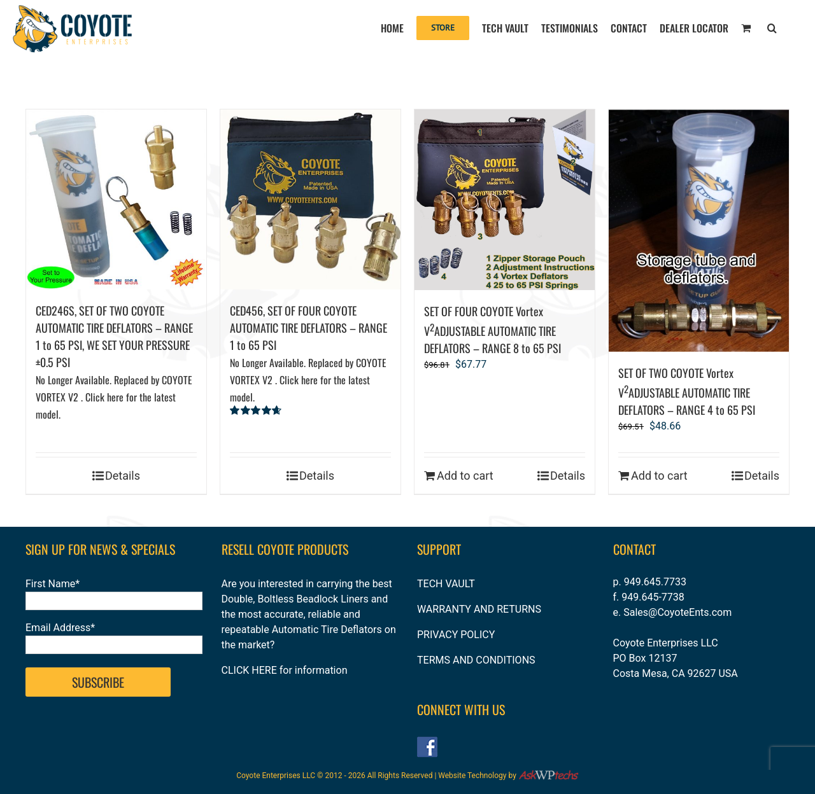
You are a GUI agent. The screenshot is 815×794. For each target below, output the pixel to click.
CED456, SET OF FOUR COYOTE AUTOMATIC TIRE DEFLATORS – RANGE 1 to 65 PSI (308, 353)
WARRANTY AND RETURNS (479, 609)
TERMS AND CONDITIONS (476, 660)
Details (122, 475)
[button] (772, 26)
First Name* (52, 584)
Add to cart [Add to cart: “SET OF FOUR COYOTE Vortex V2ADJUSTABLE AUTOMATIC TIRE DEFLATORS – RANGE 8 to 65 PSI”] (465, 475)
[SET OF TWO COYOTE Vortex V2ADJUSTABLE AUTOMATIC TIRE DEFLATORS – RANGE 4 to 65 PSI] (699, 230)
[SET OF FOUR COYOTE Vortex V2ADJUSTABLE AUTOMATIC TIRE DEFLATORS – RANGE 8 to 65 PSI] (505, 199)
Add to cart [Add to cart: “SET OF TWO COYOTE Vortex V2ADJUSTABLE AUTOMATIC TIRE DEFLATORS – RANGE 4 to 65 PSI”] (659, 475)
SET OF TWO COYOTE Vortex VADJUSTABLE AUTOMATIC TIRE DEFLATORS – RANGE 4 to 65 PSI (686, 391)
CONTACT (634, 549)
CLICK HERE (249, 670)
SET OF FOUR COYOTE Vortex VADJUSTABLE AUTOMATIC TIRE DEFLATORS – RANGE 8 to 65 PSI (492, 329)
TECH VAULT (446, 584)
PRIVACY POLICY (456, 635)
